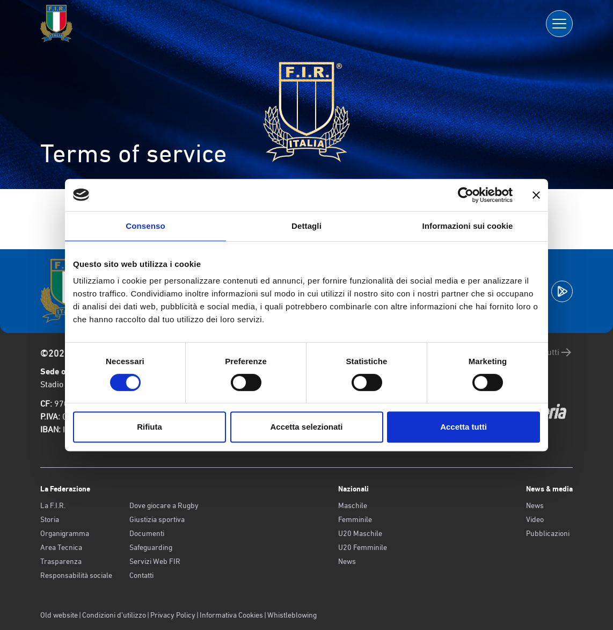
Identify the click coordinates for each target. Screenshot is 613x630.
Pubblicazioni (548, 533)
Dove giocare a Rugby (164, 505)
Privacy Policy (172, 615)
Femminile (355, 519)
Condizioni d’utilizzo (114, 615)
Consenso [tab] (145, 225)
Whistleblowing (292, 615)
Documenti (146, 533)
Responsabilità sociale (76, 575)
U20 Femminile (362, 547)
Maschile (352, 505)
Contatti (141, 575)
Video (535, 519)
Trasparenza (61, 561)
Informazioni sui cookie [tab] (467, 225)
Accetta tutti (463, 426)
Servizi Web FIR (154, 561)
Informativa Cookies (231, 615)
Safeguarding (150, 547)
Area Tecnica (61, 547)
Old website (59, 615)
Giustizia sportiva (157, 519)
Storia (49, 519)
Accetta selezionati (306, 426)
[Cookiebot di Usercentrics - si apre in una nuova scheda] (466, 195)
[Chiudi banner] (536, 195)
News (347, 561)
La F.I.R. (52, 505)
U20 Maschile (360, 533)
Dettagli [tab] (306, 225)
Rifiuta (149, 426)
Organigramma (64, 533)
